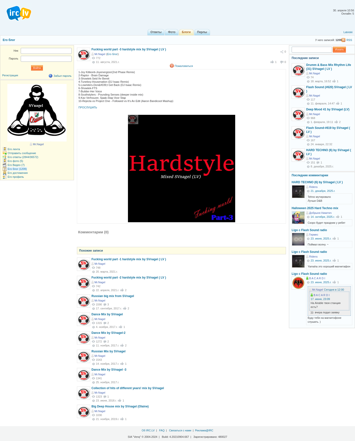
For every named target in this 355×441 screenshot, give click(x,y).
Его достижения (18, 172)
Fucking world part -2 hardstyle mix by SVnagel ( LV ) (128, 277)
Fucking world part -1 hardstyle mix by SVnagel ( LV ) (128, 259)
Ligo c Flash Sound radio (309, 230)
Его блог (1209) (17, 168)
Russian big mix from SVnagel (112, 296)
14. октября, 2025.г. (323, 216)
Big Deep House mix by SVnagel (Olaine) (120, 406)
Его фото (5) (15, 161)
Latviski (348, 32)
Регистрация (10, 75)
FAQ (161, 430)
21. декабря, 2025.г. (323, 190)
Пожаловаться (184, 65)
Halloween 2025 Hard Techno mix (315, 208)
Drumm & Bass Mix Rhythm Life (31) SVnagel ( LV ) (328, 67)
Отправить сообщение (22, 153)
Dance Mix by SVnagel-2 (108, 333)
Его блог (9, 40)
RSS (349, 40)
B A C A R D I (317, 278)
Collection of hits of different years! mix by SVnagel (127, 388)
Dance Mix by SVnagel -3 (108, 369)
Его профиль (16, 176)
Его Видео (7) (16, 164)
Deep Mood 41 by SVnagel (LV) (327, 109)
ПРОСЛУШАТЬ (87, 107)
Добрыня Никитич (320, 212)
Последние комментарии (310, 175)
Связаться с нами (180, 430)
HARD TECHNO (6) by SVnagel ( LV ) (317, 182)
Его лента (14, 149)
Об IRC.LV (148, 430)
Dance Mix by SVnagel (107, 314)
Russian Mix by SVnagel (108, 351)
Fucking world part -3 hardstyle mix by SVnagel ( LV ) (128, 49)
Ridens (313, 186)
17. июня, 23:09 (320, 299)
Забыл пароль (62, 75)
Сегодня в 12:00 (334, 289)
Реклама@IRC (204, 430)
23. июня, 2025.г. (321, 238)
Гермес (313, 234)
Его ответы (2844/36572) (23, 157)
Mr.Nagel (99, 54)
